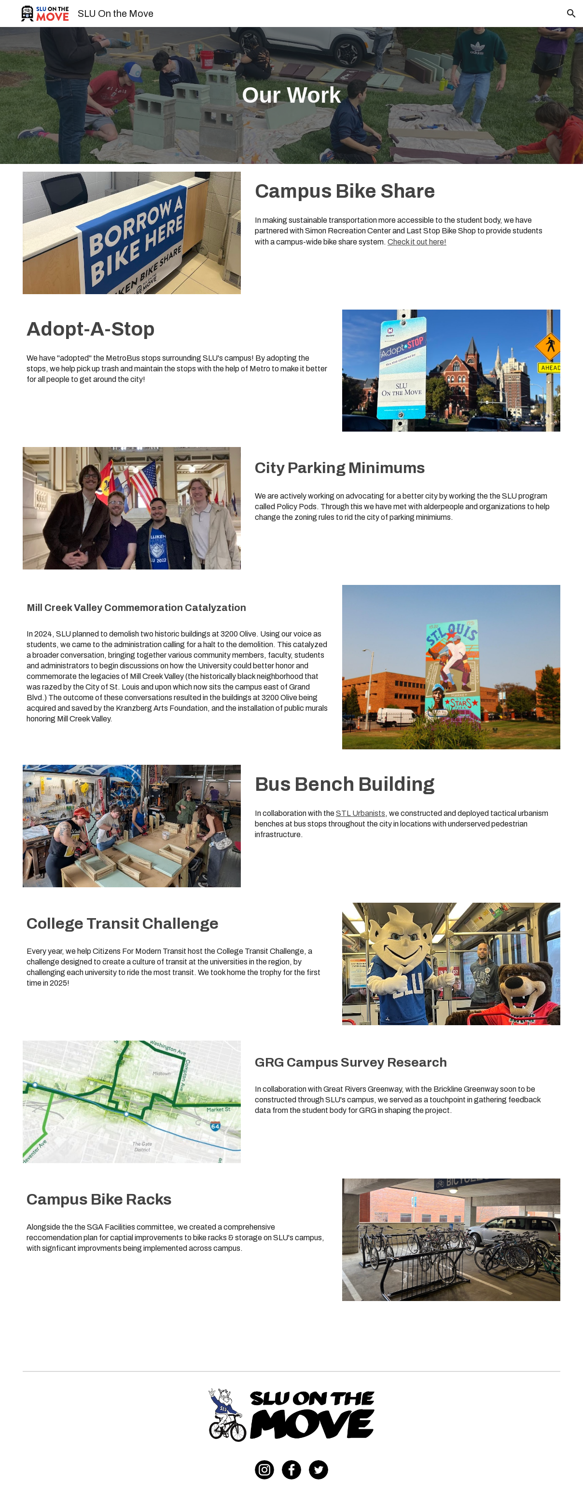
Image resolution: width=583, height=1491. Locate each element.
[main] (291, 95)
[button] (571, 13)
